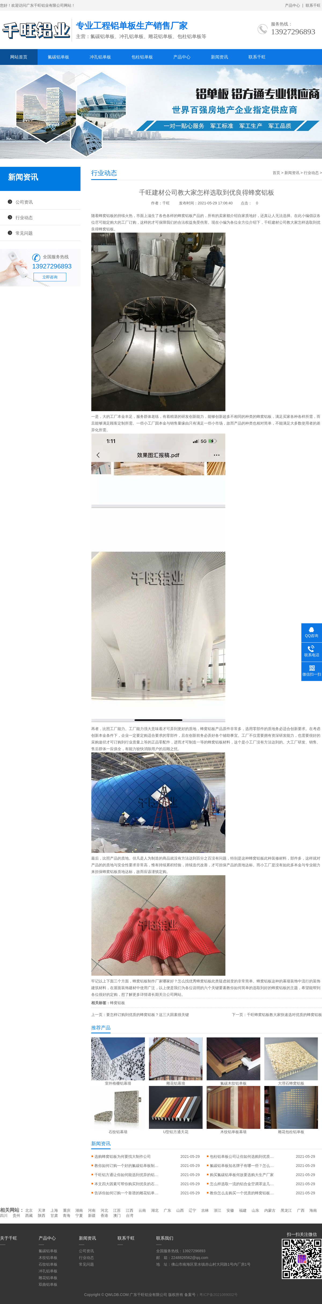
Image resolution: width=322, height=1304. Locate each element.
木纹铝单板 (48, 1257)
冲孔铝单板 (100, 57)
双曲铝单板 (48, 1284)
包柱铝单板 (142, 57)
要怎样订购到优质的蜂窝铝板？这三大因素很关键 (147, 1014)
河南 (92, 1210)
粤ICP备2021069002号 (218, 1294)
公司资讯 (24, 202)
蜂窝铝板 (106, 215)
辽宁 (192, 1210)
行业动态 (24, 217)
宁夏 (79, 1215)
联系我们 (164, 1238)
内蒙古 (270, 1210)
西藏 (29, 1215)
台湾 (129, 1215)
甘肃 (54, 1215)
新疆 (92, 1215)
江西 (129, 1210)
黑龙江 (286, 1210)
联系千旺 (313, 5)
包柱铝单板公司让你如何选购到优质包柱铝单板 (242, 1156)
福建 (243, 1210)
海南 (313, 1210)
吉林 (205, 1210)
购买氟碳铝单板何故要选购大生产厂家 (242, 1175)
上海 (54, 1210)
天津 (41, 1210)
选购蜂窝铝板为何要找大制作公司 (122, 1156)
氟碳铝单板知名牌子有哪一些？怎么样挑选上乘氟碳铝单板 (242, 1165)
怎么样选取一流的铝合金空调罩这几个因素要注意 (242, 1184)
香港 (104, 1215)
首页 (276, 173)
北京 (29, 1210)
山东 (255, 1210)
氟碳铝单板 (58, 57)
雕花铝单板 (48, 1278)
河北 (104, 1210)
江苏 (117, 1210)
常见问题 (24, 233)
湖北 (155, 1210)
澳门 (117, 1215)
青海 (66, 1215)
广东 (167, 1210)
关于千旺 (8, 1238)
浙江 (217, 1210)
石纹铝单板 (48, 1264)
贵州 (16, 1215)
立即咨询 (49, 277)
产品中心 (292, 5)
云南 (142, 1210)
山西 (180, 1210)
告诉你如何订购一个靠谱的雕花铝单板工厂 (126, 1193)
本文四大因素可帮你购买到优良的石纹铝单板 (126, 1184)
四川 (4, 1215)
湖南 (79, 1210)
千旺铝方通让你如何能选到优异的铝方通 (126, 1175)
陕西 (41, 1215)
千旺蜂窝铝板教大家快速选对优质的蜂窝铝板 (284, 1014)
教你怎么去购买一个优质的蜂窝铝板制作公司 (242, 1193)
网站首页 (18, 57)
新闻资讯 (219, 57)
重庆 (67, 1210)
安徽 (230, 1210)
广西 (301, 1210)
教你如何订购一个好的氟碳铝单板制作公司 (126, 1165)
